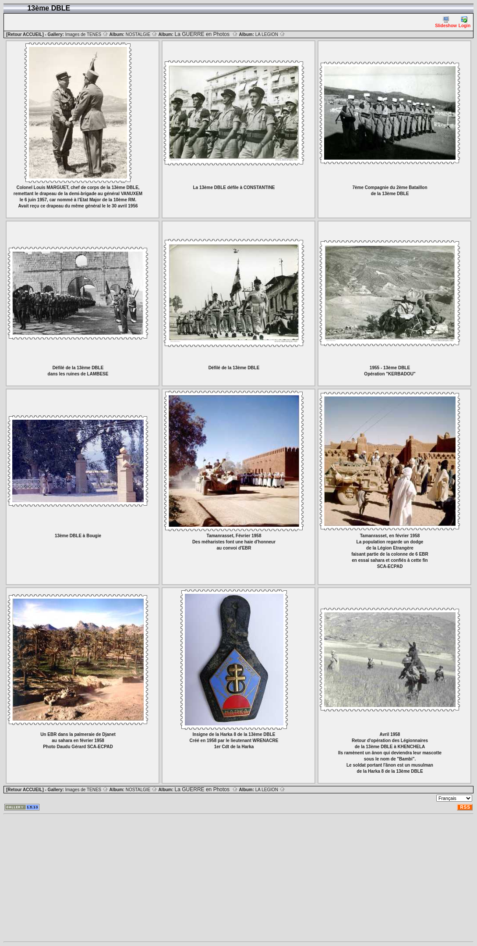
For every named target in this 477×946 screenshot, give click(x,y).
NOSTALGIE (141, 34)
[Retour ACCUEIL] (25, 34)
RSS (465, 807)
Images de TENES (86, 34)
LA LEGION (270, 34)
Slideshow (445, 22)
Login (464, 22)
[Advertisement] (238, 878)
